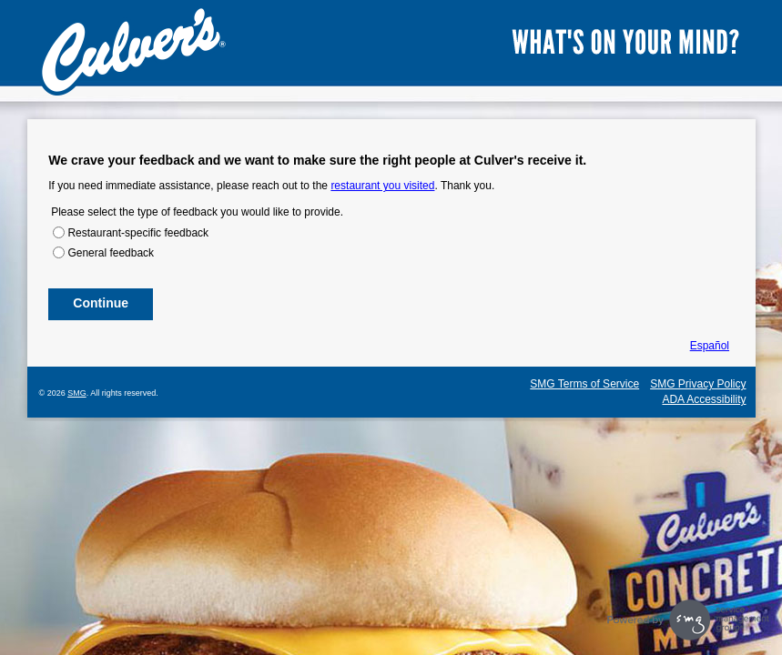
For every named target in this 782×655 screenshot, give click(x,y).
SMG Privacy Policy (698, 384)
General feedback (110, 253)
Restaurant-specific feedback (137, 233)
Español (709, 345)
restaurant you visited (382, 185)
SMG (76, 393)
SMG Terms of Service (584, 384)
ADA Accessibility (704, 399)
